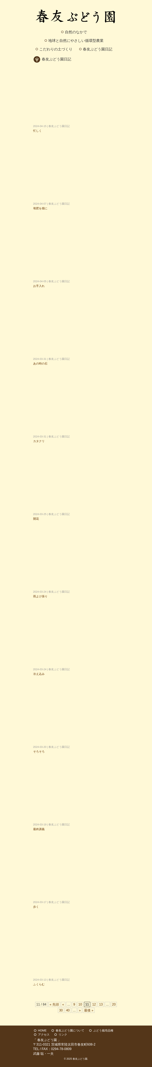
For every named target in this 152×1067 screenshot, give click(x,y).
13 (101, 1004)
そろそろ (39, 751)
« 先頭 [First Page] (54, 1004)
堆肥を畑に (40, 208)
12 (94, 1004)
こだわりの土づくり (55, 49)
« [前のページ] (63, 1004)
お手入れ (39, 286)
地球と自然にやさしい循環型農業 (76, 41)
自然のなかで (76, 32)
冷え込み (39, 674)
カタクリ (39, 441)
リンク (63, 1034)
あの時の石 (40, 363)
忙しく (37, 130)
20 (114, 1004)
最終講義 (39, 829)
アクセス (44, 1034)
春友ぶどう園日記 (97, 49)
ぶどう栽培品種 (103, 1030)
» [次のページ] (80, 1010)
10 (80, 1004)
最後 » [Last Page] (88, 1010)
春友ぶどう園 (80, 1058)
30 (61, 1010)
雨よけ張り (40, 596)
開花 (36, 518)
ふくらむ (39, 984)
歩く (36, 906)
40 (68, 1010)
